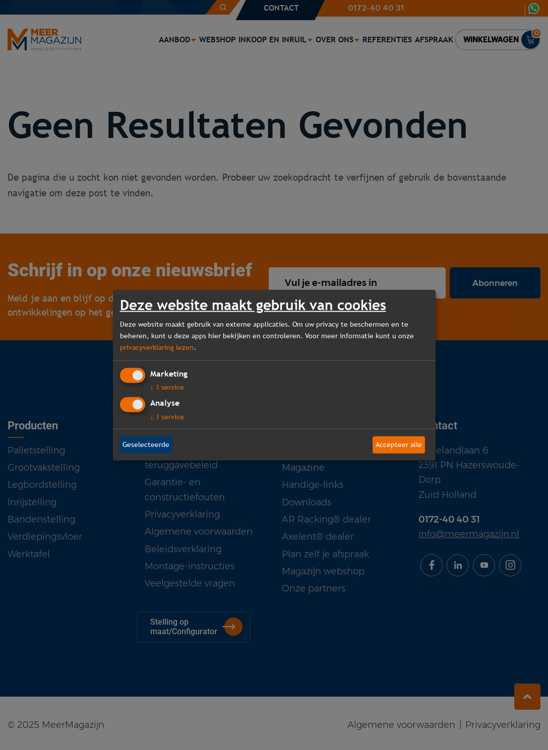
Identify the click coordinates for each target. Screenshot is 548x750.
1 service (167, 387)
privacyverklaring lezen (157, 347)
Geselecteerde (146, 444)
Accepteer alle (399, 444)
